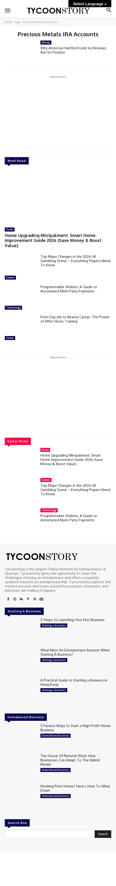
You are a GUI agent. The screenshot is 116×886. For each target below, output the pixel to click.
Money (46, 42)
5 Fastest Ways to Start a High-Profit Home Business (75, 727)
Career (10, 338)
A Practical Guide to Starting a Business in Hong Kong (73, 682)
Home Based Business (55, 735)
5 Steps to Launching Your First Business (72, 620)
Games (10, 277)
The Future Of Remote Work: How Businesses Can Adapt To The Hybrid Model (70, 760)
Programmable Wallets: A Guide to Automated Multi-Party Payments (68, 289)
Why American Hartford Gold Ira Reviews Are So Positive (73, 50)
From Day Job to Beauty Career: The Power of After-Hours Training (75, 319)
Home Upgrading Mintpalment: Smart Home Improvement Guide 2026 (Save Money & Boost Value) (53, 240)
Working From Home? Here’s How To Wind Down (75, 788)
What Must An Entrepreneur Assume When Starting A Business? (75, 652)
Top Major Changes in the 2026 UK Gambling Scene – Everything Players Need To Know (75, 260)
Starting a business (54, 625)
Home (8, 22)
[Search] (103, 834)
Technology (13, 307)
